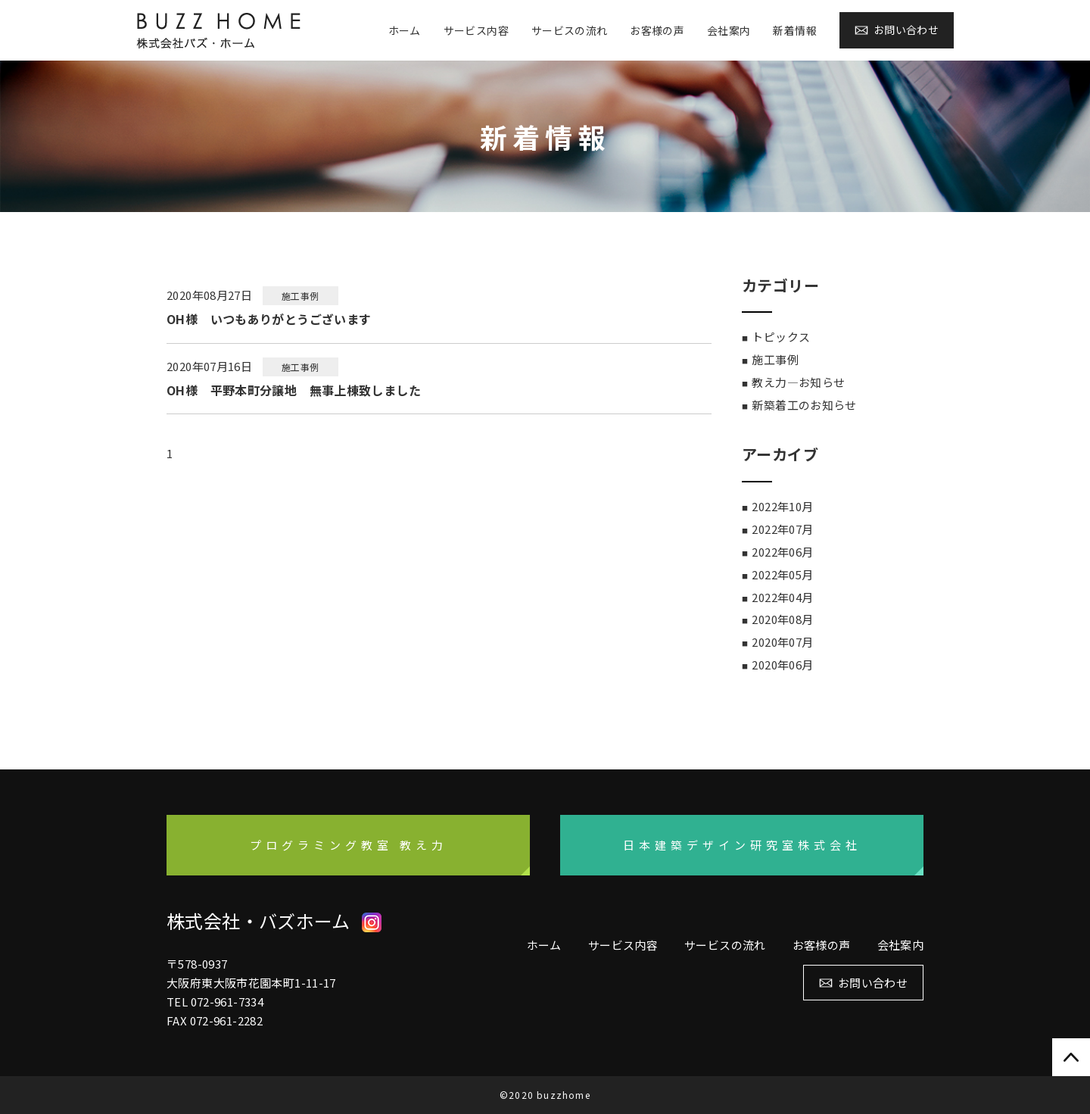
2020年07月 (782, 642)
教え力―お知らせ (798, 382)
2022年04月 (782, 597)
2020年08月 (782, 619)
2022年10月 (782, 506)
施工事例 (775, 359)
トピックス (781, 337)
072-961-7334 (227, 1001)
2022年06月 (782, 552)
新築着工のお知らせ (804, 405)
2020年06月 (782, 664)
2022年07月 (782, 529)
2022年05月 (782, 574)
